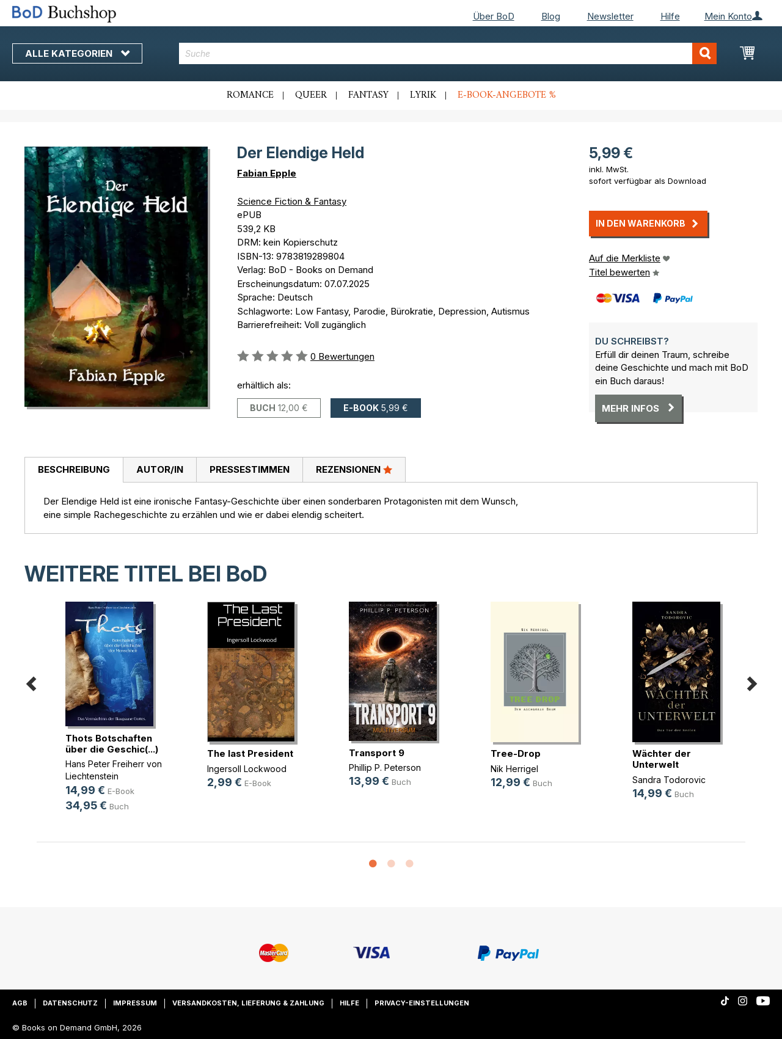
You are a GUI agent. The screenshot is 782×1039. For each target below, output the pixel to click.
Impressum (135, 1003)
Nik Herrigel (514, 769)
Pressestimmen (250, 469)
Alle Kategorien (77, 53)
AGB (19, 1003)
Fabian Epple (266, 173)
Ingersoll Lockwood (247, 769)
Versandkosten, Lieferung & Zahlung (248, 1003)
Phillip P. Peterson (385, 767)
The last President (250, 753)
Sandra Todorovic (669, 780)
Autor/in (159, 469)
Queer (311, 95)
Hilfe (670, 16)
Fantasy (368, 95)
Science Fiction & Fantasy (291, 201)
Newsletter (610, 16)
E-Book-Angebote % (507, 95)
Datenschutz (70, 1003)
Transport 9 (376, 753)
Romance (250, 95)
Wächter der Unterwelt (661, 759)
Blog (550, 16)
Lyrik (423, 95)
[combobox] (448, 53)
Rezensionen (354, 469)
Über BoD (493, 16)
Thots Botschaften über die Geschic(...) (111, 743)
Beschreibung (74, 469)
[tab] (73, 470)
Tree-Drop (516, 753)
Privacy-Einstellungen (422, 1003)
